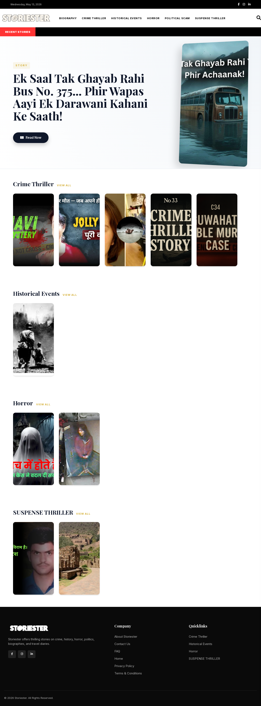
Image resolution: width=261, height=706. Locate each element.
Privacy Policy (124, 666)
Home (118, 659)
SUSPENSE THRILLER (210, 18)
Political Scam (177, 18)
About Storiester (125, 636)
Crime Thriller (94, 18)
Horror (153, 18)
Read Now (30, 138)
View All (64, 185)
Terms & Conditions (128, 673)
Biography (68, 18)
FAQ (117, 651)
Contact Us (122, 644)
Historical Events (126, 18)
